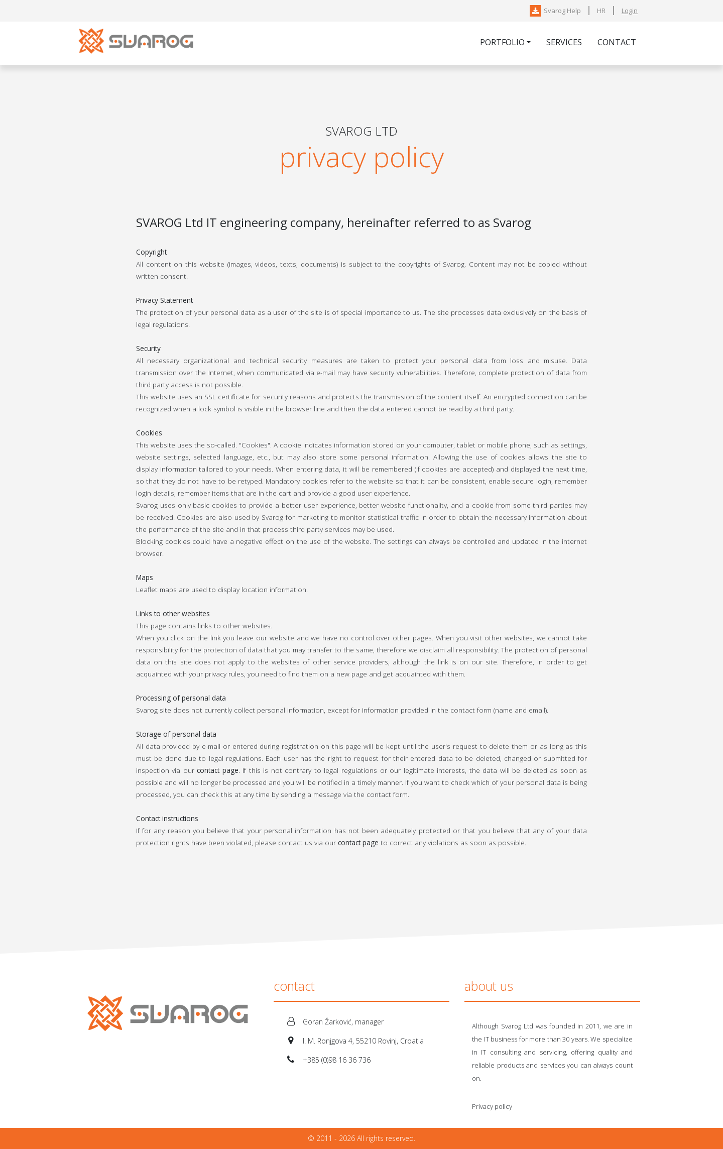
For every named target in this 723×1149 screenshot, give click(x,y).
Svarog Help (555, 10)
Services (564, 42)
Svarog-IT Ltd (138, 43)
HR (601, 10)
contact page (217, 771)
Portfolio (502, 42)
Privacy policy (492, 1106)
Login (630, 10)
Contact (616, 42)
